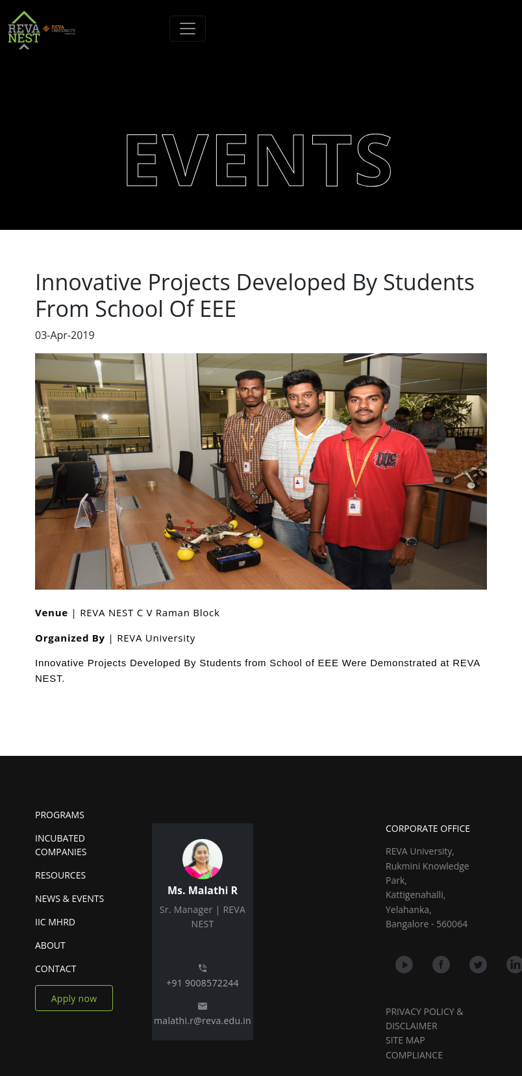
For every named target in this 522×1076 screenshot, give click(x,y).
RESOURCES (60, 875)
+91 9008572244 (202, 983)
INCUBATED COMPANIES (60, 845)
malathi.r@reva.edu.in (202, 1020)
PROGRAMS (59, 814)
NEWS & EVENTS (69, 898)
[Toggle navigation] (187, 29)
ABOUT (50, 945)
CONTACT (55, 968)
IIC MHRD (55, 922)
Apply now (74, 998)
